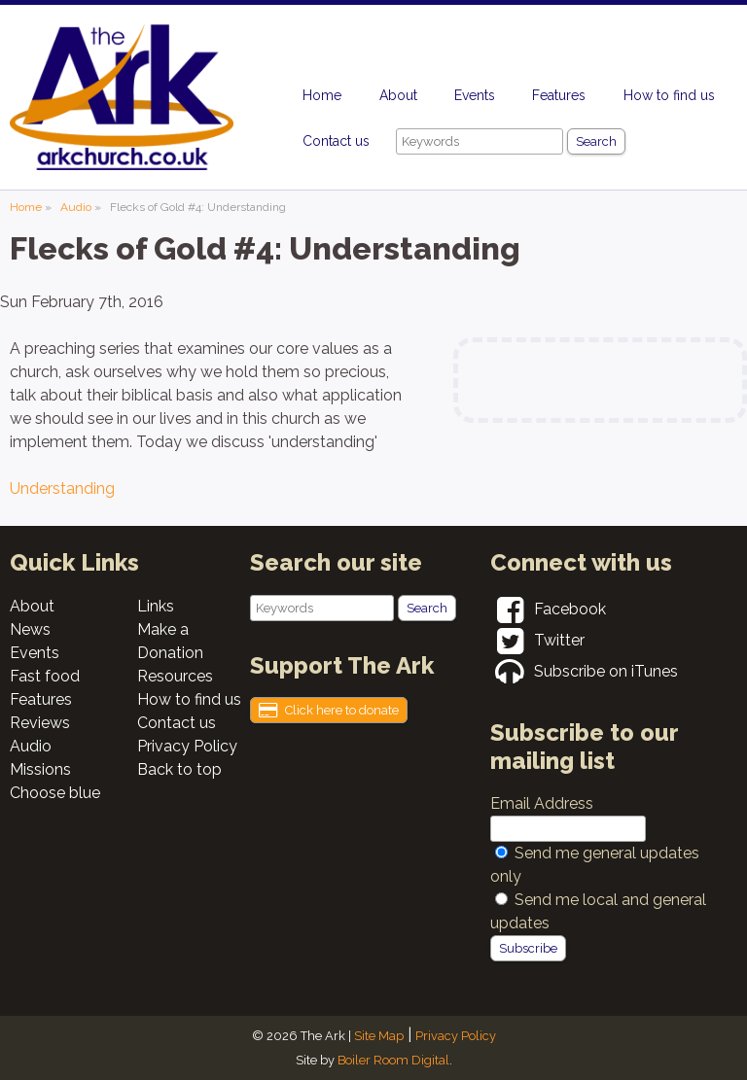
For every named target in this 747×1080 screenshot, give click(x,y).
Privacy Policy (187, 746)
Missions (40, 769)
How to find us (669, 95)
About (398, 95)
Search (596, 141)
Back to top (179, 769)
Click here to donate (329, 710)
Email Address (541, 803)
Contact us (336, 141)
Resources (175, 676)
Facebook (548, 609)
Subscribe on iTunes (584, 671)
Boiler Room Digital (393, 1060)
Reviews (40, 723)
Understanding (62, 488)
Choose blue (55, 793)
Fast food (45, 676)
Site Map (379, 1035)
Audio (75, 207)
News (30, 629)
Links (155, 606)
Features (559, 95)
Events (474, 95)
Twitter (537, 640)
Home (321, 95)
